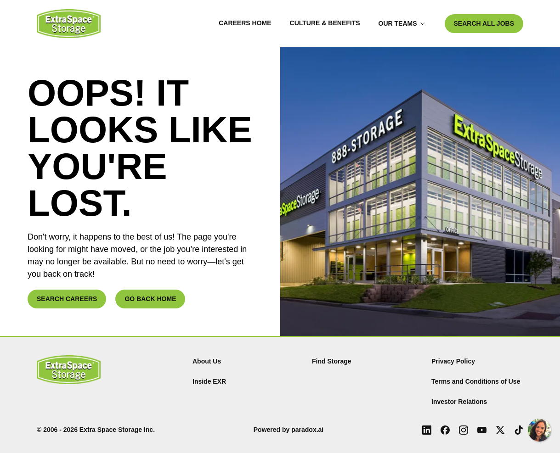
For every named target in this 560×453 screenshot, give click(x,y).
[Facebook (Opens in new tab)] (445, 430)
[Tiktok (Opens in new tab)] (518, 430)
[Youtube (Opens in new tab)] (481, 430)
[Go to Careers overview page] (69, 23)
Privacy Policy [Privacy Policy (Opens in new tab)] (453, 361)
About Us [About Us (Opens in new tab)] (206, 361)
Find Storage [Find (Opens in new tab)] (331, 361)
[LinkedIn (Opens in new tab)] (426, 430)
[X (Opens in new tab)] (500, 430)
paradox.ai (307, 429)
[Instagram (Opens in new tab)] (463, 430)
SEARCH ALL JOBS (484, 23)
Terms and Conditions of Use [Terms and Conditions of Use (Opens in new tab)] (475, 381)
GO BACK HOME (150, 298)
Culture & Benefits (325, 23)
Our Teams (402, 23)
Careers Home (245, 23)
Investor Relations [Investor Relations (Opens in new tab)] (459, 401)
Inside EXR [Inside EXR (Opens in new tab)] (209, 381)
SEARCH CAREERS (67, 298)
